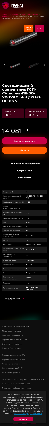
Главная (5, 14)
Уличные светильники (12, 344)
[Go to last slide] (4, 65)
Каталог (15, 14)
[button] (15, 65)
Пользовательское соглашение (16, 384)
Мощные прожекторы (12, 331)
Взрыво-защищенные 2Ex (13, 355)
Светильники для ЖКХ (12, 368)
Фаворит (5, 16)
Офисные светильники (12, 335)
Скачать (24, 150)
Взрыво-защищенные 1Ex (13, 359)
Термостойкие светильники (14, 339)
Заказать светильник (24, 141)
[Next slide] (44, 65)
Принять (23, 419)
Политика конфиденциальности (28, 414)
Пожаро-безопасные (11, 348)
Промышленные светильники (15, 326)
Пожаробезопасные (30, 14)
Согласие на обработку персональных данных (23, 379)
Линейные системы (11, 364)
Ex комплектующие (11, 372)
